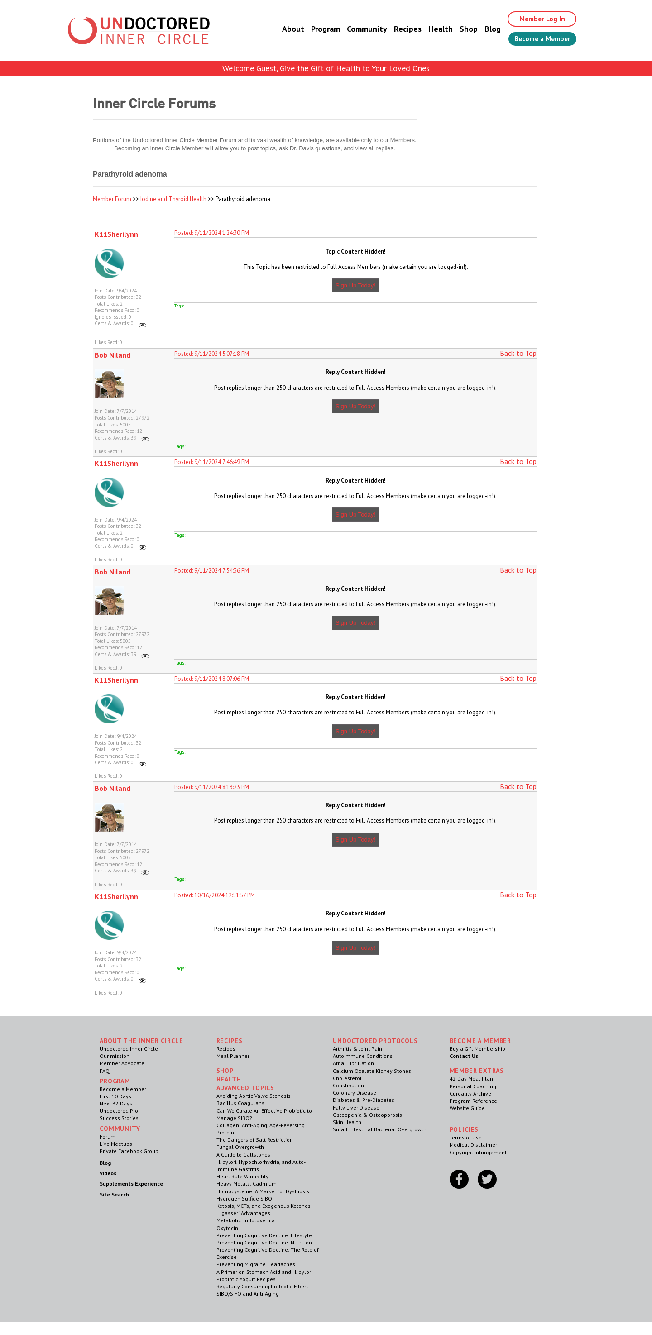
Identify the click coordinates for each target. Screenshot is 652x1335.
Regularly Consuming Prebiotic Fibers (262, 1286)
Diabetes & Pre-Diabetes (363, 1099)
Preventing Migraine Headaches (255, 1264)
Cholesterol (347, 1078)
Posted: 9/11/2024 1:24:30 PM (211, 233)
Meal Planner (232, 1056)
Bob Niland (112, 354)
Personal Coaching (473, 1086)
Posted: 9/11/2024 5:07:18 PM (211, 354)
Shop (462, 29)
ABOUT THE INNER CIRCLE (141, 1041)
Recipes (401, 29)
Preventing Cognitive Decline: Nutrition (264, 1242)
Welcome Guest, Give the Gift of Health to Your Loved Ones (326, 68)
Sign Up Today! (355, 285)
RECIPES (229, 1041)
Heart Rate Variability (242, 1176)
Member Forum (112, 199)
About (286, 29)
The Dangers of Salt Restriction (254, 1139)
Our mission (114, 1056)
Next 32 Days (116, 1103)
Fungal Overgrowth (240, 1147)
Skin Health (347, 1122)
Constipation (348, 1085)
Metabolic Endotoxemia (245, 1220)
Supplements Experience (131, 1183)
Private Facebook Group (129, 1151)
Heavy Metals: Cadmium (246, 1183)
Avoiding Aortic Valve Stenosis (253, 1095)
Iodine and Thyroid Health (173, 199)
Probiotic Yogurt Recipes (246, 1279)
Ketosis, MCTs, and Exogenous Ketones (263, 1205)
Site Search (114, 1194)
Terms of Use (466, 1137)
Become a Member (539, 39)
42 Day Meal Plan (471, 1078)
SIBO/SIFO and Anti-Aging (247, 1293)
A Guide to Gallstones (243, 1154)
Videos (108, 1173)
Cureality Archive (470, 1093)
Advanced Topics (245, 1088)
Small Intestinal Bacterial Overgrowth (380, 1129)
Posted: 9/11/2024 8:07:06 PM (211, 679)
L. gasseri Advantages (243, 1213)
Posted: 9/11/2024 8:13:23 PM (211, 787)
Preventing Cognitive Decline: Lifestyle (264, 1235)
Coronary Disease (354, 1092)
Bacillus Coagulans (240, 1103)
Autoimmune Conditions (363, 1056)
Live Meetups (116, 1143)
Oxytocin (227, 1228)
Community (360, 29)
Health (434, 29)
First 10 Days (115, 1096)
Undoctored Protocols (375, 1041)
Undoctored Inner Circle (129, 1048)
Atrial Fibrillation (353, 1063)
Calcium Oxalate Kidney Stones (372, 1070)
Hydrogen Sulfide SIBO (244, 1198)
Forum (107, 1136)
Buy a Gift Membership (477, 1048)
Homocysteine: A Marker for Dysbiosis (262, 1191)
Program (318, 29)
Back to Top (518, 353)
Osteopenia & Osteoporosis (367, 1114)
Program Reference (473, 1100)
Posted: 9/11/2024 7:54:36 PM (211, 570)
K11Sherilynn (116, 234)
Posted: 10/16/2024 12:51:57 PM (214, 895)
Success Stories (119, 1118)
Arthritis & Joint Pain (357, 1048)
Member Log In (537, 19)
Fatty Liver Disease (356, 1107)
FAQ (105, 1070)
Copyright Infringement (478, 1152)
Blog (486, 29)
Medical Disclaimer (473, 1144)
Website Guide (467, 1108)
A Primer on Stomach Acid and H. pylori (264, 1271)
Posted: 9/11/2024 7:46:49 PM (211, 462)
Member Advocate (122, 1063)
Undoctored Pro (119, 1110)
